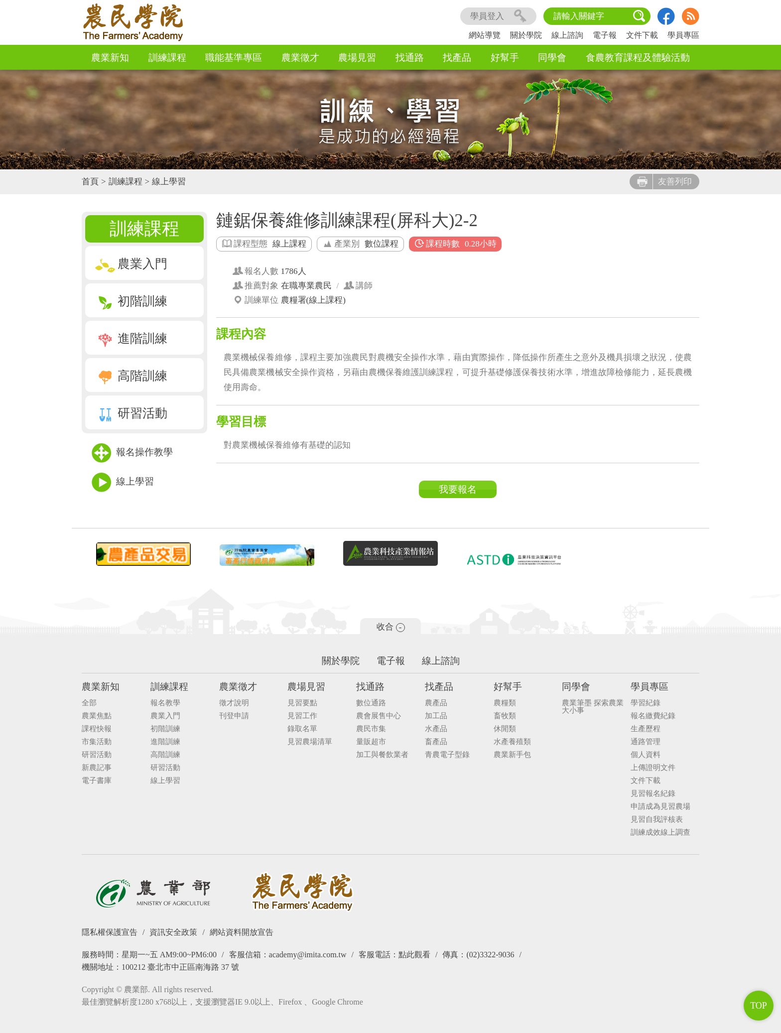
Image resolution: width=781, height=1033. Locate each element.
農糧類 (505, 703)
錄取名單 (302, 729)
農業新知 (110, 57)
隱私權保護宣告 (109, 932)
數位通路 (371, 703)
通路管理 (645, 742)
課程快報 (97, 729)
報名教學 (165, 703)
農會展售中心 (378, 716)
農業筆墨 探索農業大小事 (593, 706)
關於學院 (526, 35)
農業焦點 (97, 716)
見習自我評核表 (657, 819)
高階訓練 (131, 376)
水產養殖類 (512, 742)
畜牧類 (505, 716)
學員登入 (498, 16)
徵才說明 (234, 703)
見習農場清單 (309, 742)
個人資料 (645, 755)
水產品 (436, 729)
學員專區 (683, 35)
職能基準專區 (233, 57)
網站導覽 (485, 35)
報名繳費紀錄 (653, 716)
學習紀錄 (645, 703)
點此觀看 (414, 954)
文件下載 (642, 35)
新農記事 (97, 768)
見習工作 (302, 716)
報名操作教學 (132, 453)
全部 (89, 703)
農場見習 (357, 57)
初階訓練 (131, 301)
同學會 (552, 57)
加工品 (436, 716)
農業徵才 (300, 57)
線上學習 (169, 181)
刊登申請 (234, 716)
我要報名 (458, 489)
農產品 (436, 703)
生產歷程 (645, 729)
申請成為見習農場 (660, 806)
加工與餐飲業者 (382, 755)
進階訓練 (131, 338)
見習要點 (302, 703)
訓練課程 (167, 57)
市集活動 (97, 742)
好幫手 (505, 57)
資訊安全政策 (173, 932)
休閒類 (505, 729)
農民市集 (371, 729)
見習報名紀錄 (653, 793)
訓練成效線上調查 (660, 832)
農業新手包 (512, 755)
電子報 (605, 35)
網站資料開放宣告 (241, 932)
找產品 (457, 57)
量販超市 (371, 742)
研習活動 (131, 413)
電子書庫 (97, 780)
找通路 (409, 57)
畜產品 (436, 742)
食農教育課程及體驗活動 (638, 57)
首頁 (90, 181)
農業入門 (131, 263)
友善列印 (664, 181)
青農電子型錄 (447, 755)
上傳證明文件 (653, 768)
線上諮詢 (567, 35)
